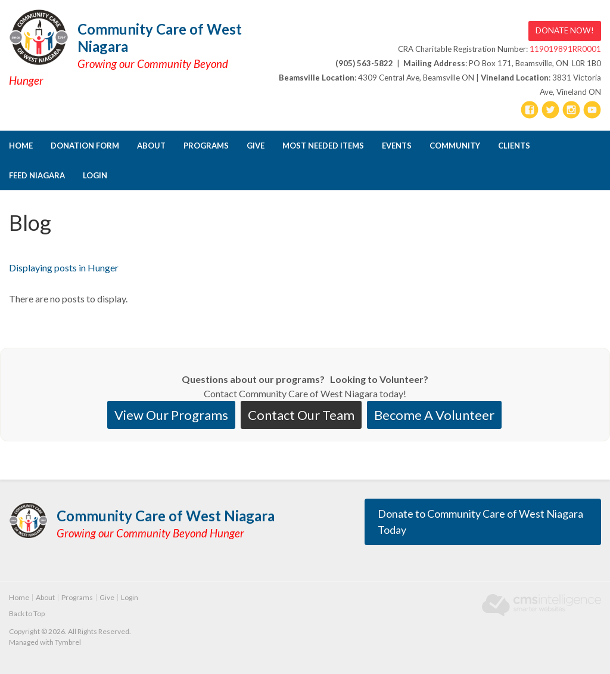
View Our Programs (171, 415)
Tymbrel (68, 642)
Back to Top (27, 613)
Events (397, 145)
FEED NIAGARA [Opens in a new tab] (37, 175)
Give (255, 145)
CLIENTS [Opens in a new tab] (514, 145)
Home (21, 145)
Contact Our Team (301, 415)
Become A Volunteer (434, 415)
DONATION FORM (85, 145)
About (151, 145)
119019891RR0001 (565, 49)
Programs (206, 145)
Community (455, 145)
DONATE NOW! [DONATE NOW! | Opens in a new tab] (565, 30)
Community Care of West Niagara (159, 37)
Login (95, 175)
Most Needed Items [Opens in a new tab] (323, 145)
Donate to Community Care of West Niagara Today (480, 521)
